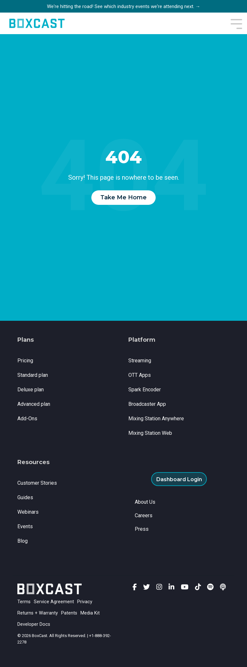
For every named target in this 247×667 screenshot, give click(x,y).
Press (142, 529)
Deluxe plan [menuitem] (30, 389)
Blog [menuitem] (22, 541)
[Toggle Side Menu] (236, 23)
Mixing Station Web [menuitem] (150, 433)
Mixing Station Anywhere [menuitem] (156, 418)
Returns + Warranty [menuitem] (37, 613)
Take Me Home (123, 197)
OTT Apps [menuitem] (139, 375)
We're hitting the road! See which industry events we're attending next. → (123, 6)
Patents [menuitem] (69, 613)
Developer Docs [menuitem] (33, 624)
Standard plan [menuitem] (32, 375)
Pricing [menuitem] (25, 360)
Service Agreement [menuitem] (54, 602)
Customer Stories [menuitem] (37, 483)
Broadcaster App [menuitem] (147, 404)
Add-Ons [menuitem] (27, 418)
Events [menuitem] (25, 526)
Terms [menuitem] (24, 602)
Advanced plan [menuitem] (33, 404)
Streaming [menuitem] (139, 360)
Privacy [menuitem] (84, 602)
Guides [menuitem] (25, 497)
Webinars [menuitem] (28, 512)
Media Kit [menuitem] (90, 613)
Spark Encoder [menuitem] (144, 389)
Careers (143, 515)
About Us (145, 502)
